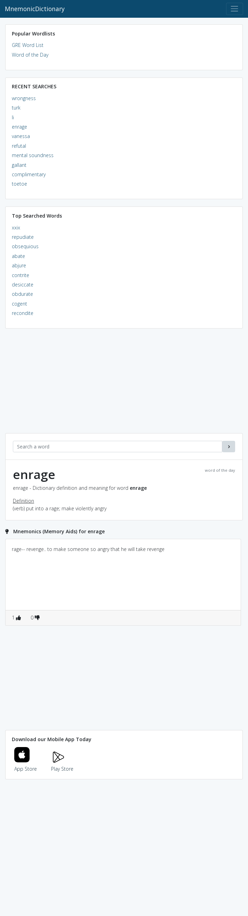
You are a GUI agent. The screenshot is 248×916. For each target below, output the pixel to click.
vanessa (21, 136)
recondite (22, 313)
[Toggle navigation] (234, 9)
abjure (19, 265)
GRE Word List (27, 45)
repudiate (23, 237)
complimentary (29, 174)
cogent (19, 303)
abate (18, 256)
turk (16, 107)
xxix (16, 227)
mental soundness (33, 155)
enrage (19, 126)
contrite (20, 275)
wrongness (24, 98)
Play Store (62, 764)
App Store (25, 764)
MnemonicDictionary (35, 9)
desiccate (22, 284)
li (13, 117)
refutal (19, 146)
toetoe (19, 183)
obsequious (25, 246)
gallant (19, 165)
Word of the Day (30, 54)
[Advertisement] (124, 384)
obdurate (22, 294)
